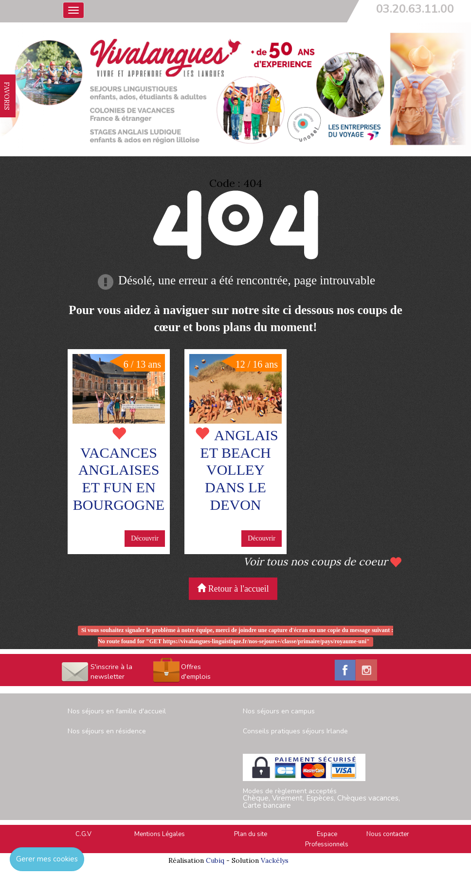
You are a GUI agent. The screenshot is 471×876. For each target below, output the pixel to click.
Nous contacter (387, 834)
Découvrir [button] (145, 538)
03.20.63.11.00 (415, 9)
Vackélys (275, 860)
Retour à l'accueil (233, 588)
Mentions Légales (159, 834)
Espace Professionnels (326, 839)
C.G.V (83, 834)
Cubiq (215, 860)
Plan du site (250, 834)
